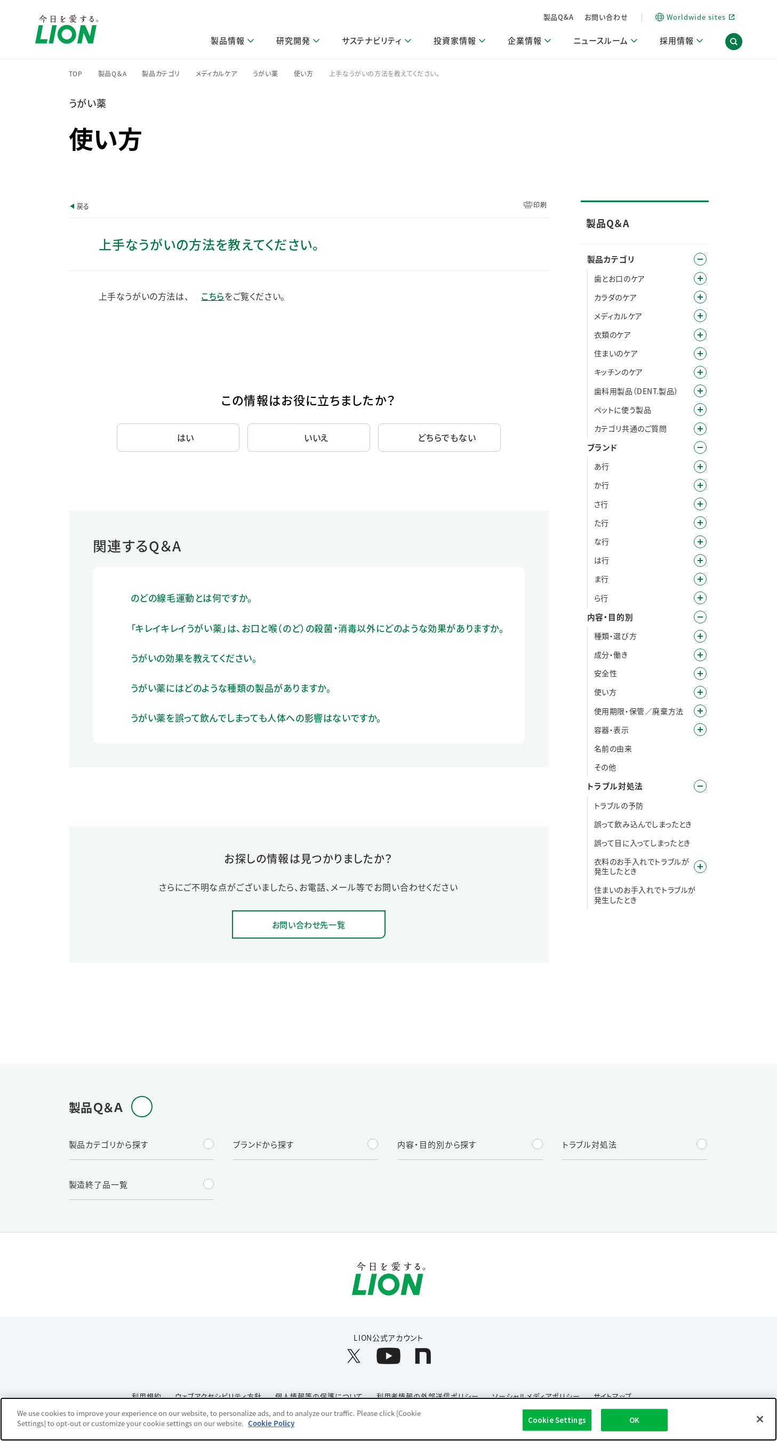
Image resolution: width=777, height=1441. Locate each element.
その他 (605, 767)
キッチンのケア (618, 372)
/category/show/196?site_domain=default (700, 560)
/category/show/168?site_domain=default (700, 866)
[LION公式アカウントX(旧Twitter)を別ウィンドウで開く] (354, 1356)
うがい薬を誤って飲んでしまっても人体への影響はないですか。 (256, 717)
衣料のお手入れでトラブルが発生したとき (642, 866)
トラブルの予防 (619, 805)
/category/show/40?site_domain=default (700, 655)
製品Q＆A (112, 73)
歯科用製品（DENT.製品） (636, 391)
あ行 (602, 466)
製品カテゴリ (161, 73)
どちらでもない (447, 437)
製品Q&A (558, 17)
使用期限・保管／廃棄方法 (639, 711)
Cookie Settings (557, 1420)
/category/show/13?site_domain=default (700, 485)
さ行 (601, 504)
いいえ (316, 437)
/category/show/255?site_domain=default (700, 353)
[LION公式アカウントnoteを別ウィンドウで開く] (423, 1356)
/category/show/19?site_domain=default (700, 504)
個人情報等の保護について (319, 1396)
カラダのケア (615, 297)
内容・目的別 (610, 617)
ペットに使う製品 (623, 409)
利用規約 (147, 1396)
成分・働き (611, 654)
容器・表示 (611, 729)
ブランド (602, 447)
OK (634, 1420)
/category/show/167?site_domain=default (700, 786)
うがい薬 (265, 73)
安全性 (606, 673)
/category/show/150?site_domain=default (700, 315)
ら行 (601, 598)
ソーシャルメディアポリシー (536, 1396)
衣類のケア (612, 334)
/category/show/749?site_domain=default (700, 391)
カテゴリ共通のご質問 (630, 428)
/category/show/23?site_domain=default (700, 522)
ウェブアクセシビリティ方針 (218, 1396)
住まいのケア (616, 353)
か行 (602, 485)
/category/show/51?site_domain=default (700, 692)
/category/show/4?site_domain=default (700, 259)
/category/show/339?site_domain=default (700, 579)
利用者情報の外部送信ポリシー (428, 1396)
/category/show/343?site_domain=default (700, 428)
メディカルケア (216, 73)
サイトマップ (613, 1396)
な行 (602, 541)
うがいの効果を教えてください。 (194, 658)
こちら (213, 296)
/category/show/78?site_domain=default (700, 711)
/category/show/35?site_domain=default (700, 466)
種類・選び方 (615, 636)
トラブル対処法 (615, 786)
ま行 (601, 578)
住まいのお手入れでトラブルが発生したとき (645, 894)
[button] (733, 41)
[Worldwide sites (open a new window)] (694, 17)
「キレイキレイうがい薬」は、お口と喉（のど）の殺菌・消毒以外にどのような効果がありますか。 (317, 628)
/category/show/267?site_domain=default (700, 372)
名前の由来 (613, 748)
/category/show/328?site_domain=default (700, 409)
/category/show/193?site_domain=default (700, 297)
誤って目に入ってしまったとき (642, 842)
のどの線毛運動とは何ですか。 (192, 597)
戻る (83, 206)
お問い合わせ (606, 17)
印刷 (540, 204)
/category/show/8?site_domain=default (700, 617)
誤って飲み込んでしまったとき (643, 824)
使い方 (304, 73)
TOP (76, 73)
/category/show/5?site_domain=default (700, 278)
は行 (602, 560)
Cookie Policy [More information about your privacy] (271, 1423)
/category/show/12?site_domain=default (700, 447)
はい (186, 437)
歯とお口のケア (619, 278)
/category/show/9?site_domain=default (700, 636)
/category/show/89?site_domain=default (700, 729)
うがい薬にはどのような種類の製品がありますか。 (231, 687)
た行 (601, 522)
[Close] (760, 1419)
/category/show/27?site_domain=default (700, 541)
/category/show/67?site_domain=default (700, 673)
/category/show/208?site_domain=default (700, 335)
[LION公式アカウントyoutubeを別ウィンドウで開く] (388, 1356)
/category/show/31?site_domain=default (700, 597)
